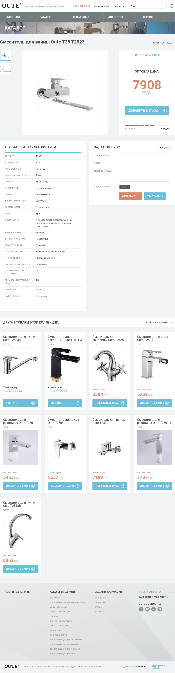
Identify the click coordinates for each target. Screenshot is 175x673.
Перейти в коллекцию (157, 322)
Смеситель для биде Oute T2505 (152, 338)
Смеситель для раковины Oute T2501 (19, 421)
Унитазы (54, 617)
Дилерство (115, 17)
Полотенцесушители (60, 612)
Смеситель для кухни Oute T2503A (19, 338)
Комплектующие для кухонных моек (68, 603)
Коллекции (12, 17)
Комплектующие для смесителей (66, 640)
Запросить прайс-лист (152, 597)
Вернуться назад (162, 43)
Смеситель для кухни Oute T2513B (19, 504)
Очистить (153, 196)
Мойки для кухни (58, 607)
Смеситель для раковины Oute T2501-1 (154, 421)
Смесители (55, 598)
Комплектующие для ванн (62, 654)
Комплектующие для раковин (64, 644)
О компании (81, 17)
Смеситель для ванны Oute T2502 (109, 421)
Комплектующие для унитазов (65, 649)
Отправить (129, 196)
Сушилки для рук (58, 635)
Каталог (45, 17)
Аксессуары (55, 631)
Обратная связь (101, 6)
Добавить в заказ (143, 110)
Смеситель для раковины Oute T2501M (65, 338)
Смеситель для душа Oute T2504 (63, 421)
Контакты (119, 6)
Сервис (148, 17)
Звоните (11, 403)
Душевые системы (59, 626)
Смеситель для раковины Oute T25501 (109, 338)
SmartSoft (140, 666)
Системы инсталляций (61, 621)
